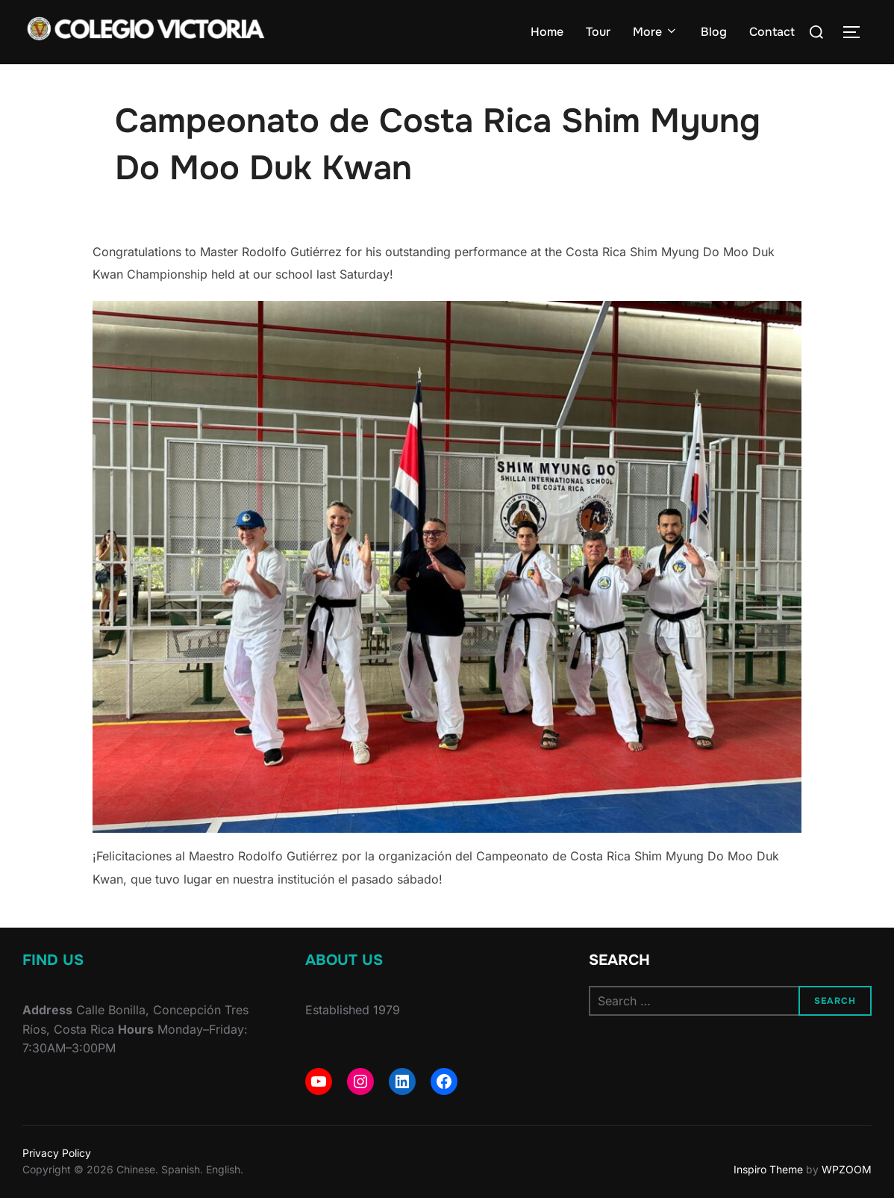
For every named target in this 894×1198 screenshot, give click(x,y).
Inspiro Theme (768, 1169)
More (655, 32)
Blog (714, 32)
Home (547, 32)
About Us (344, 960)
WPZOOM (847, 1169)
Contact (772, 32)
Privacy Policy (56, 1152)
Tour (598, 32)
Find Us (53, 960)
